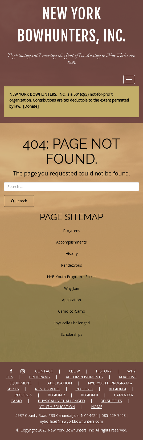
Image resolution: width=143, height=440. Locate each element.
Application (71, 299)
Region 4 (117, 388)
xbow (74, 371)
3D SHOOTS (111, 400)
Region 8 (89, 394)
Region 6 (23, 394)
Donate (30, 106)
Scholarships (71, 334)
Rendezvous (71, 265)
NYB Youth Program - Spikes (71, 276)
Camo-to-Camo (71, 311)
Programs (71, 230)
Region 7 (56, 394)
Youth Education (57, 406)
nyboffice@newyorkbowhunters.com (71, 421)
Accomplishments (71, 242)
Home (96, 406)
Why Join (71, 288)
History (72, 253)
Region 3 (84, 388)
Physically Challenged (71, 322)
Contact (44, 371)
